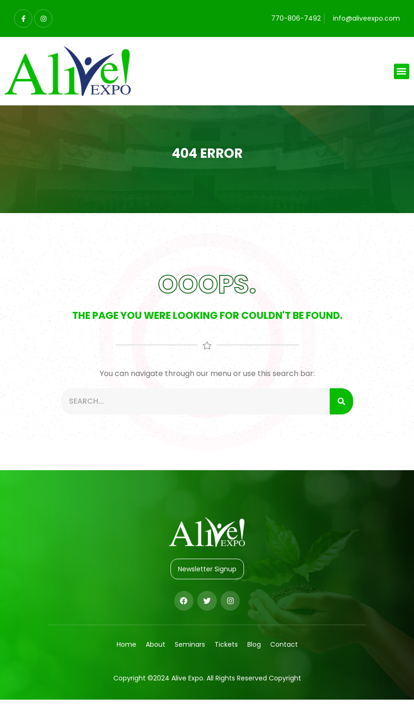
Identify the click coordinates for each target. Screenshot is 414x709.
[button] (401, 71)
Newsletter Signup (207, 569)
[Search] (341, 401)
